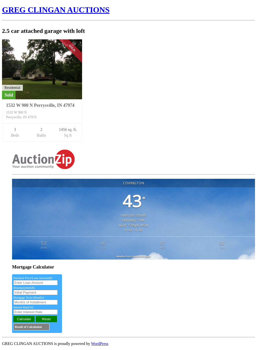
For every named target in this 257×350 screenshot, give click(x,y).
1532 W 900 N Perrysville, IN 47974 (40, 105)
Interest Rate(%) (23, 307)
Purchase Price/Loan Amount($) (32, 278)
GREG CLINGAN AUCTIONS (56, 9)
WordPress (99, 343)
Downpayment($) (24, 288)
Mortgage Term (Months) (28, 297)
